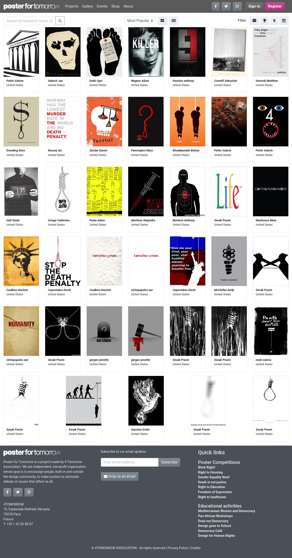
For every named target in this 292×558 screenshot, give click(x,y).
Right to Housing (210, 472)
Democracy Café (210, 531)
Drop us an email (120, 476)
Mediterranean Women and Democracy (226, 511)
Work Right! (206, 467)
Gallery (87, 6)
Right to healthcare (212, 497)
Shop (115, 6)
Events (102, 6)
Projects (71, 6)
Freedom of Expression (215, 492)
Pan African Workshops (215, 516)
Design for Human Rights (216, 536)
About (128, 6)
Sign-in (254, 6)
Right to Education (211, 487)
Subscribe (169, 462)
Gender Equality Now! (213, 477)
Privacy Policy (178, 548)
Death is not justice (212, 482)
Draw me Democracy (213, 521)
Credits (195, 548)
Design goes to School (214, 526)
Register (275, 6)
